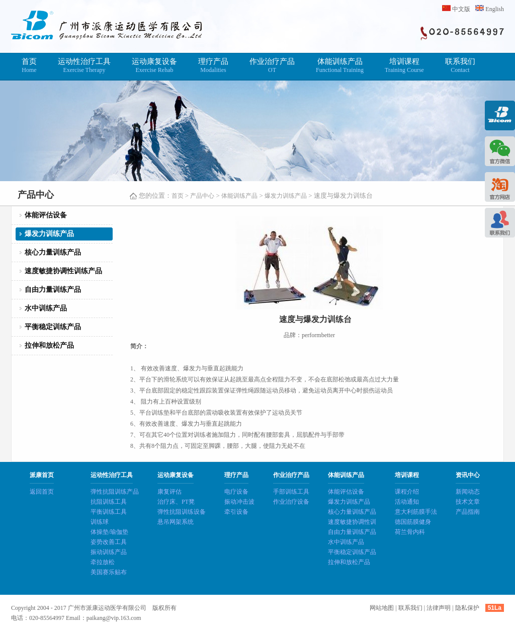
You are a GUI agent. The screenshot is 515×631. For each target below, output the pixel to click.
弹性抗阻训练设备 (181, 511)
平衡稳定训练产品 (53, 327)
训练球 (100, 521)
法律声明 (438, 607)
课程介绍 (407, 491)
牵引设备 (236, 511)
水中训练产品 (46, 308)
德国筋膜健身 (413, 521)
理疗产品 (213, 65)
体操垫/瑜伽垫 (109, 531)
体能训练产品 (340, 65)
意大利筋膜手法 (416, 511)
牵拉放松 (103, 562)
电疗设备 (236, 491)
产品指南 (468, 511)
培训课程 (404, 65)
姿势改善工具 (109, 541)
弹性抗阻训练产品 (115, 491)
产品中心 (202, 195)
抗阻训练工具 (109, 501)
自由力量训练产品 (53, 289)
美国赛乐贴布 (109, 572)
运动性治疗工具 (84, 65)
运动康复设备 (154, 65)
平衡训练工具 (109, 511)
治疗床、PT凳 (176, 501)
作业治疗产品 (272, 65)
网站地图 (382, 607)
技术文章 (468, 501)
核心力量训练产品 (53, 252)
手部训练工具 (291, 491)
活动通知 (407, 501)
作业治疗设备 (291, 501)
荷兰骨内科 (410, 531)
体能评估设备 (46, 215)
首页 (29, 65)
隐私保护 (467, 607)
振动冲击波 (239, 501)
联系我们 (460, 65)
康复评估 (169, 491)
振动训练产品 (109, 552)
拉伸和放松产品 (49, 345)
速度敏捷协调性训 (352, 521)
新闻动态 (468, 491)
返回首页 (42, 491)
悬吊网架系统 (175, 521)
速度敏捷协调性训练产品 (63, 271)
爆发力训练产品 (286, 195)
